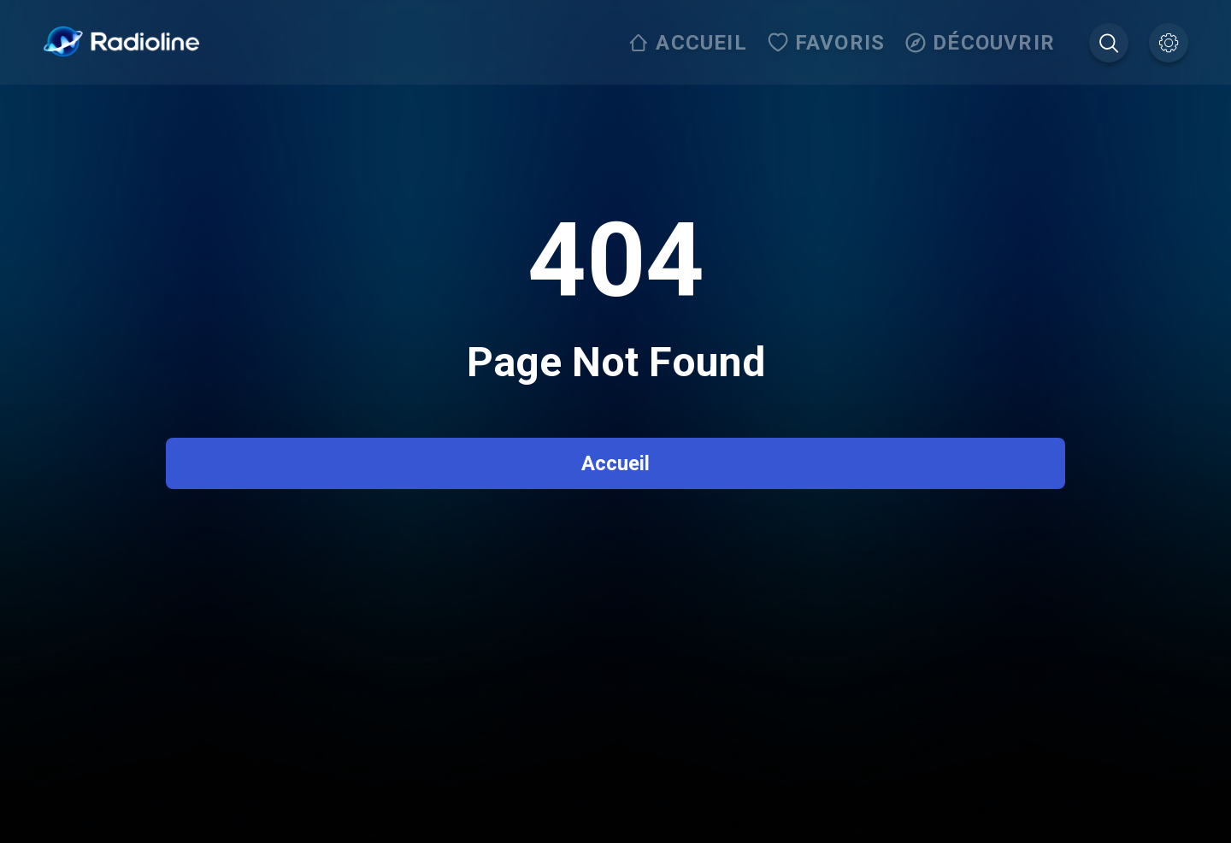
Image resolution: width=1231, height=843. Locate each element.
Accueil (615, 463)
